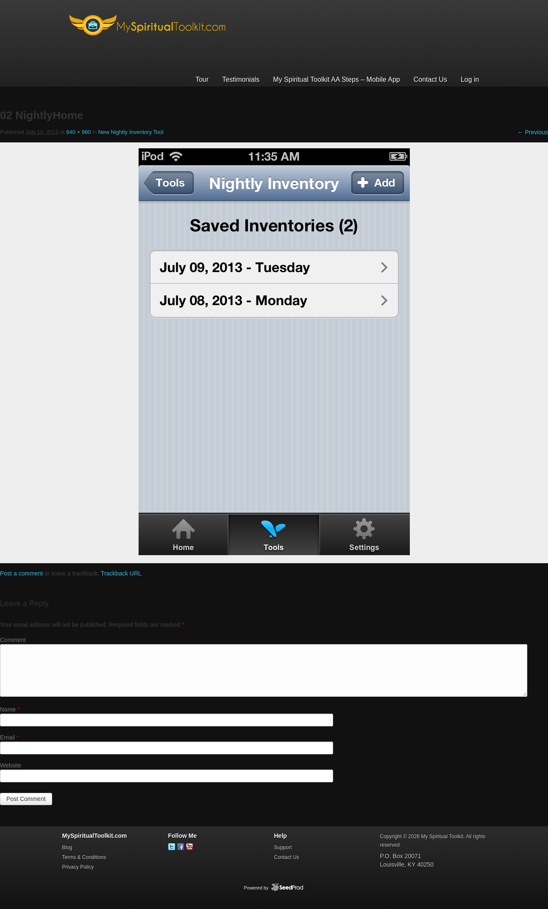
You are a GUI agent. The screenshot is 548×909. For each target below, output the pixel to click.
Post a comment (21, 573)
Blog (67, 848)
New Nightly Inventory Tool (131, 132)
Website (10, 765)
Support (283, 848)
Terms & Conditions (84, 857)
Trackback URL (121, 573)
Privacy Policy (78, 867)
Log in (470, 79)
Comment (13, 640)
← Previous (532, 132)
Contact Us (430, 79)
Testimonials (240, 79)
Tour (202, 79)
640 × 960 (78, 132)
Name (10, 709)
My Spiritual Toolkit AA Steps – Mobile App (336, 79)
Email (9, 737)
